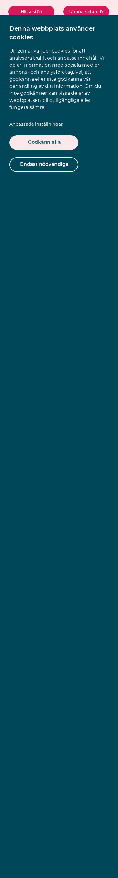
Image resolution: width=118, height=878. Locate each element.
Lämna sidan (86, 11)
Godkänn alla (44, 142)
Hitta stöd (31, 11)
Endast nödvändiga (44, 164)
